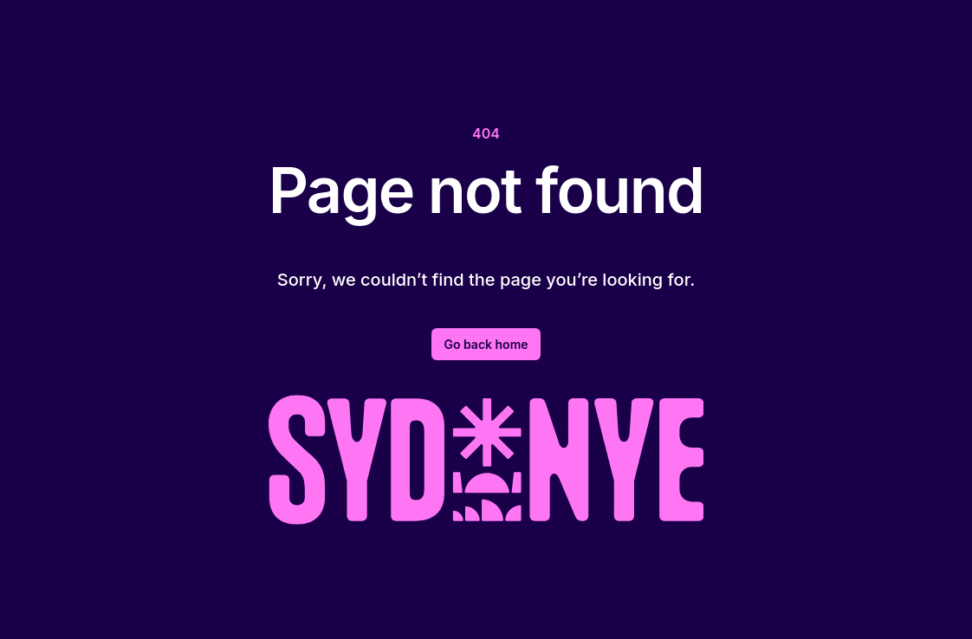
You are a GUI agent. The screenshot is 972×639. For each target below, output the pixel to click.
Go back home (486, 344)
